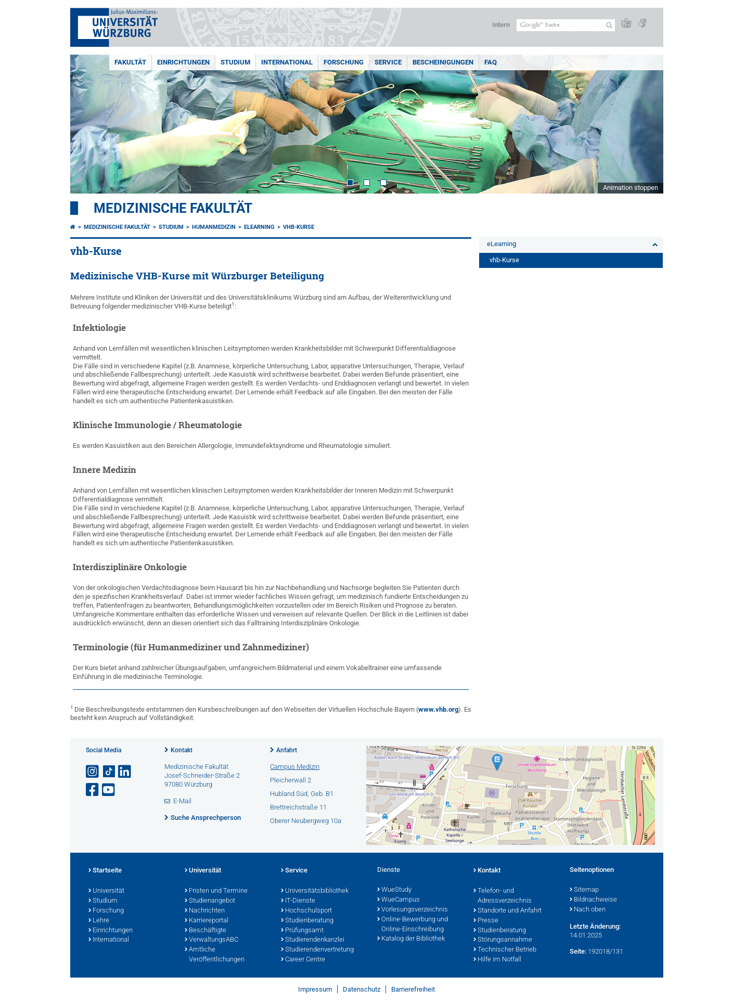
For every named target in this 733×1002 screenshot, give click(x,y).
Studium (235, 62)
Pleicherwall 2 (290, 780)
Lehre (98, 921)
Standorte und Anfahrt (507, 911)
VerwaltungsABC (211, 940)
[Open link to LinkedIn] (125, 772)
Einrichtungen (183, 62)
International (287, 62)
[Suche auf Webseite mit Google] (566, 25)
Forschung (344, 62)
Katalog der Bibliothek (411, 939)
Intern (501, 25)
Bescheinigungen (443, 62)
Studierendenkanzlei (312, 940)
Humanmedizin (214, 227)
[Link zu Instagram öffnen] (93, 772)
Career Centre (303, 960)
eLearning (259, 227)
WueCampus (398, 900)
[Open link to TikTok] (109, 772)
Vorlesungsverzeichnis (412, 910)
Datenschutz (361, 989)
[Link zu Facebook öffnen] (93, 790)
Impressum (315, 989)
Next (645, 124)
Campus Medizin (294, 766)
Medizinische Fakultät (173, 208)
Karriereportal (206, 921)
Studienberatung (307, 921)
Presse (485, 921)
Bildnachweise (593, 900)
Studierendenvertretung (317, 950)
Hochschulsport (306, 911)
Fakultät (130, 62)
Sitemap (584, 890)
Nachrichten (205, 911)
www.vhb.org (438, 709)
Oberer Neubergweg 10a (305, 821)
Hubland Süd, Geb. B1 (301, 794)
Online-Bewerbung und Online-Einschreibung (412, 924)
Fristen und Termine (216, 891)
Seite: (578, 951)
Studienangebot (210, 901)
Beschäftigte (205, 930)
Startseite (105, 871)
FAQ (490, 62)
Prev (88, 124)
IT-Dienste (298, 901)
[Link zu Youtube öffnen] (109, 790)
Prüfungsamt (302, 930)
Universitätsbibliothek (315, 891)
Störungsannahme (502, 940)
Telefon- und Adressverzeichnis (502, 896)
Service (388, 62)
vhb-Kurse (298, 227)
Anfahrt (286, 750)
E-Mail (182, 801)
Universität (106, 891)
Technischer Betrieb (504, 950)
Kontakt (181, 750)
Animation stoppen (630, 187)
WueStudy (394, 890)
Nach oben (588, 910)
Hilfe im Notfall (497, 960)
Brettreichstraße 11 (298, 807)
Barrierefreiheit (413, 989)
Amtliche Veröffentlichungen (215, 955)
